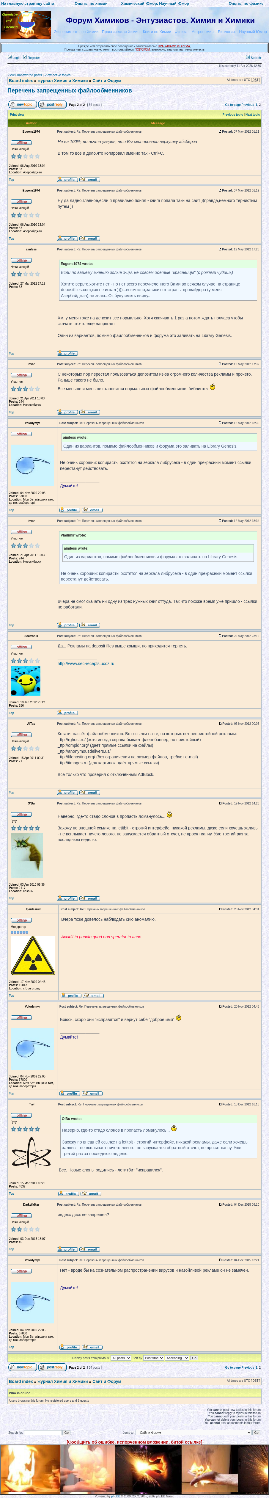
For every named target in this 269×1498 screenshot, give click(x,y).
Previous (248, 104)
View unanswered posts (24, 75)
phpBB (115, 1496)
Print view (17, 114)
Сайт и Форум (106, 80)
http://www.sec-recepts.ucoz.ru (86, 663)
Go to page (232, 104)
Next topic (253, 114)
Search (253, 57)
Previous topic (233, 114)
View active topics (57, 75)
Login (14, 57)
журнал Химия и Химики (62, 80)
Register (31, 57)
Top (11, 179)
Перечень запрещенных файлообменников (69, 90)
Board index (21, 80)
